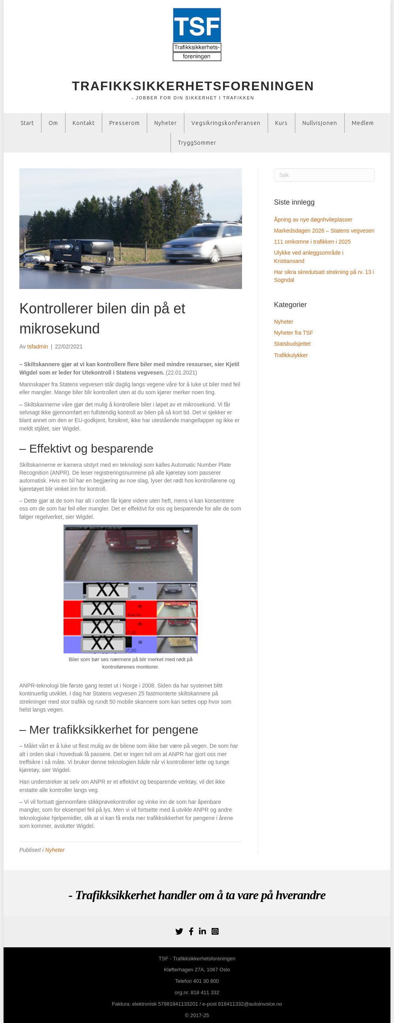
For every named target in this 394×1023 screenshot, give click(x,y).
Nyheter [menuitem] (165, 123)
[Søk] (324, 175)
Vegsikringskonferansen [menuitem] (226, 123)
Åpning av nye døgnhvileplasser (313, 219)
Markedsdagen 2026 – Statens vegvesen (324, 230)
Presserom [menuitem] (124, 123)
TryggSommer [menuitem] (197, 143)
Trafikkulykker (291, 355)
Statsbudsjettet (292, 344)
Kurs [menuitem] (281, 123)
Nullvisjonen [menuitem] (319, 123)
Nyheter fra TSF (293, 333)
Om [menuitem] (53, 123)
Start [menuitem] (27, 123)
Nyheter (54, 850)
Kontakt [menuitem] (84, 123)
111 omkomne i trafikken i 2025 (312, 242)
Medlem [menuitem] (363, 123)
